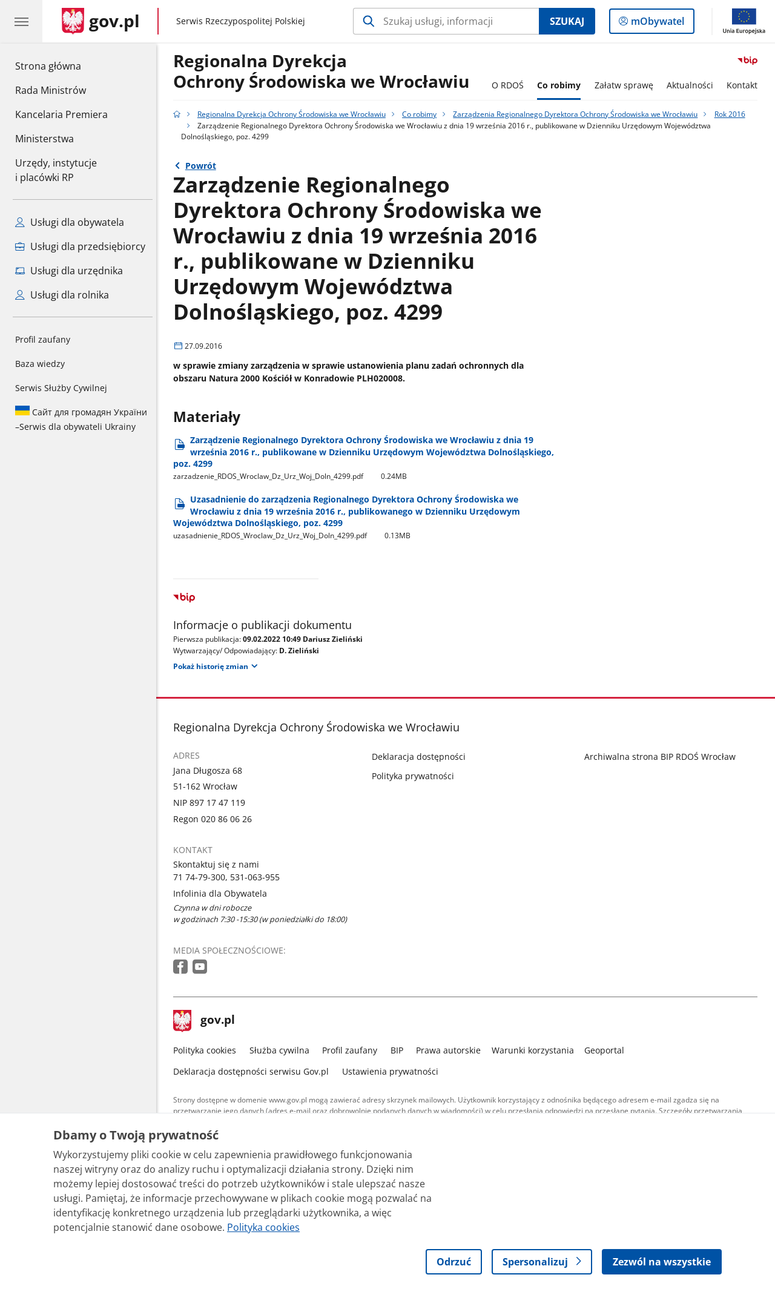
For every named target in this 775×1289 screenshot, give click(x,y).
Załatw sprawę (627, 85)
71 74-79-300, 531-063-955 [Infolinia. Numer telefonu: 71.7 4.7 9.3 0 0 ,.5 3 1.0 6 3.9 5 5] (230, 877)
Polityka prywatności (416, 776)
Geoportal (608, 1050)
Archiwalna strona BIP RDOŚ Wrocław (663, 756)
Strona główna (61, 65)
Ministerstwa (44, 138)
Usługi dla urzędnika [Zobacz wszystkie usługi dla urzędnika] (69, 270)
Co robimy (562, 85)
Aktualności (693, 85)
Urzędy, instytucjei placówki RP (56, 170)
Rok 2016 (732, 114)
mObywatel (656, 23)
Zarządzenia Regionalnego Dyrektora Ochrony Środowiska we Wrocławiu (579, 114)
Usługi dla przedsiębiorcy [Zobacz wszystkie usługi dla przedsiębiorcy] (80, 246)
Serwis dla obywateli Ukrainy (81, 419)
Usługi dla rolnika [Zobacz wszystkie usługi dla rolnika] (62, 295)
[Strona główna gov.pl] (101, 21)
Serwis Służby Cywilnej (61, 388)
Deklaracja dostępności (422, 756)
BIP (400, 1050)
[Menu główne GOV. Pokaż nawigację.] (21, 21)
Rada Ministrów (50, 90)
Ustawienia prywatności (393, 1071)
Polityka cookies (208, 1050)
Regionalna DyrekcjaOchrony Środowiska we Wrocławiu (325, 72)
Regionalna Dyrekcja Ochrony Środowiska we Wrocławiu (294, 114)
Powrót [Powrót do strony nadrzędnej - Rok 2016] (203, 165)
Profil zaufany (42, 339)
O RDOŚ (511, 85)
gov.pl (208, 1021)
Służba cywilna (282, 1050)
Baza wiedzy (40, 363)
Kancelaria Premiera (61, 114)
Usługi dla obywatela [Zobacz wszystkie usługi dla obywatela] (69, 222)
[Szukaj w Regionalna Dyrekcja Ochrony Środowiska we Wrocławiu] (446, 21)
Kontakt (745, 85)
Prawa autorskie (452, 1050)
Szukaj (567, 21)
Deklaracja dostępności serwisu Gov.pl (254, 1071)
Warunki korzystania (536, 1050)
